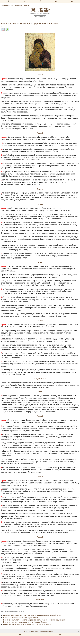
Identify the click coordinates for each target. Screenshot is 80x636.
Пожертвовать (40, 17)
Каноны (4, 21)
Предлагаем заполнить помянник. (38, 631)
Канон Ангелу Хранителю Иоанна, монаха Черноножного (27, 624)
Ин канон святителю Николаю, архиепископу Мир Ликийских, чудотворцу (34, 620)
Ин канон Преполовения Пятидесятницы (20, 617)
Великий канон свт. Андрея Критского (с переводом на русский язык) (32, 615)
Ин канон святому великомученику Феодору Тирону (25, 622)
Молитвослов (40, 10)
